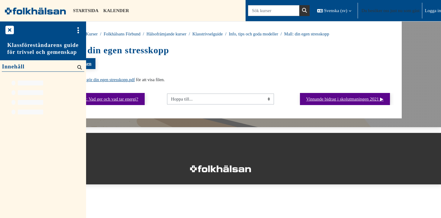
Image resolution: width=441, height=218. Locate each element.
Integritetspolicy (105, 188)
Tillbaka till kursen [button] (117, 63)
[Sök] (79, 67)
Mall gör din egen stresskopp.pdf (155, 80)
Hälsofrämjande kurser (217, 34)
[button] (334, 10)
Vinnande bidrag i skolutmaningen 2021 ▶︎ (384, 99)
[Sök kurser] (273, 10)
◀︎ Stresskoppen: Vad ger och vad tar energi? (144, 99)
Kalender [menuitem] (116, 10)
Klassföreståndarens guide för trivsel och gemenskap (43, 48)
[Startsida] (35, 10)
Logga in (433, 10)
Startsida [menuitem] (85, 10)
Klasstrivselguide (259, 34)
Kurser (121, 34)
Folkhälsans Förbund (171, 34)
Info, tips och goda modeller (307, 34)
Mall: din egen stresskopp (362, 34)
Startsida (101, 34)
